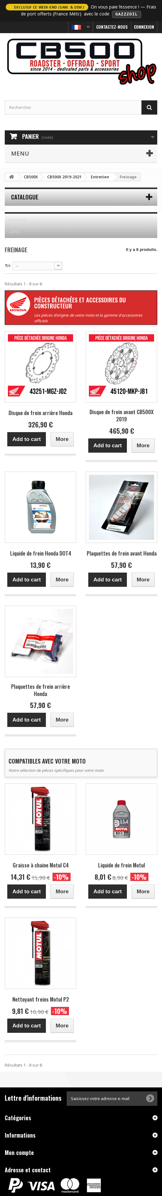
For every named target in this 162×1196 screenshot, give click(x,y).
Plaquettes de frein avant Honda (122, 552)
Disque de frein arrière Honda (40, 412)
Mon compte (19, 1152)
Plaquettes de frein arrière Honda (40, 689)
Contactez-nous (112, 26)
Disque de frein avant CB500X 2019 (121, 415)
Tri (7, 265)
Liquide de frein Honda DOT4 (40, 552)
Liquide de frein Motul (121, 864)
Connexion (144, 26)
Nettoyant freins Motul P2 (40, 998)
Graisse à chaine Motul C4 (41, 864)
